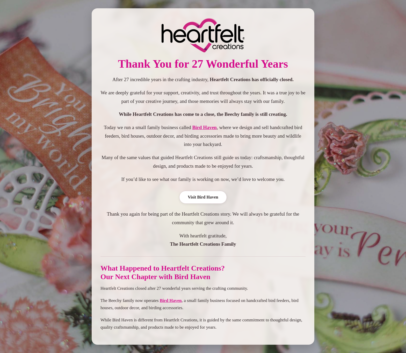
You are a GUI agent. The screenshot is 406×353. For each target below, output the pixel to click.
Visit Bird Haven (203, 197)
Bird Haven (204, 127)
